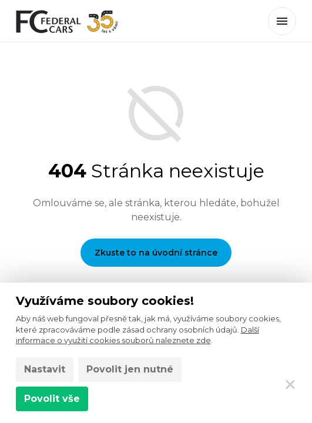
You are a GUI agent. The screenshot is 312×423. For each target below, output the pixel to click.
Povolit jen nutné (129, 369)
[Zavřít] (290, 384)
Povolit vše (52, 398)
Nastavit (44, 369)
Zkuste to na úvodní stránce (156, 252)
